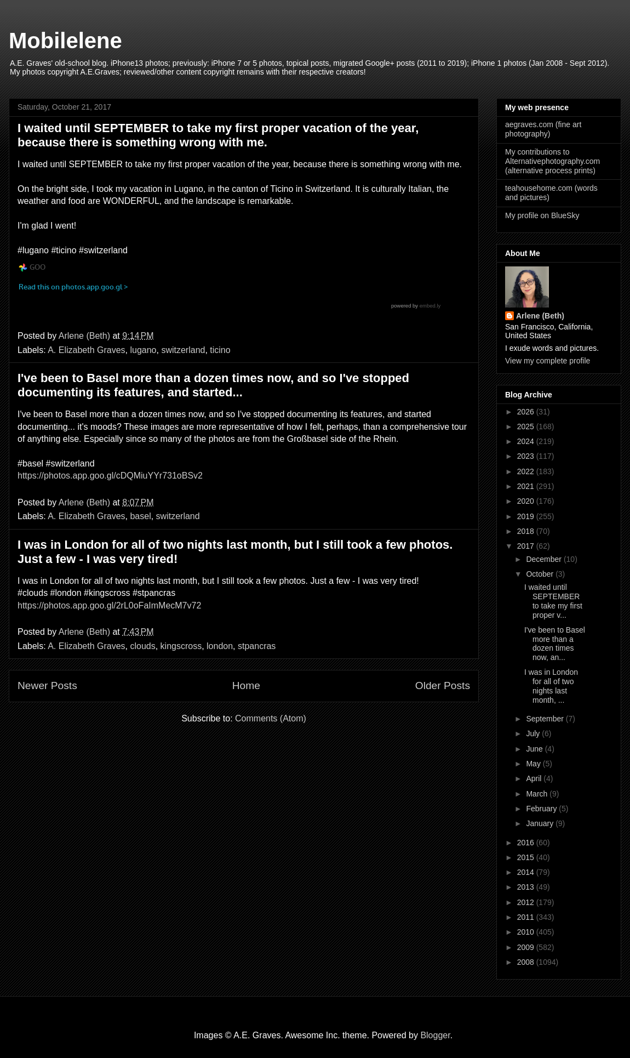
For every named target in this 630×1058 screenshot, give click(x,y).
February (542, 808)
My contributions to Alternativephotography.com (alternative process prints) (552, 161)
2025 (526, 426)
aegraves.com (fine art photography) (543, 129)
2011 (526, 917)
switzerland (183, 350)
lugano (143, 350)
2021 (526, 486)
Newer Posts (47, 685)
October (540, 574)
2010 (526, 932)
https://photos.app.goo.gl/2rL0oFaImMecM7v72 (109, 605)
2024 (526, 441)
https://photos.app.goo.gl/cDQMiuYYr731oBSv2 (110, 475)
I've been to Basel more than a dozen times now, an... (554, 643)
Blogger (435, 1035)
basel (140, 516)
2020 (526, 501)
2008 (526, 962)
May (534, 763)
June (535, 748)
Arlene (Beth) (540, 315)
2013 (526, 887)
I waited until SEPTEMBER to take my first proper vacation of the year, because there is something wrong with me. (218, 135)
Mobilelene (65, 41)
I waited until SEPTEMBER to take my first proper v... (553, 601)
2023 (526, 456)
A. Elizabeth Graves (86, 350)
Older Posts (442, 685)
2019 (526, 516)
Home (246, 685)
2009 (526, 947)
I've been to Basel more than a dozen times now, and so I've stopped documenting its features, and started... (213, 385)
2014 (526, 872)
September (545, 718)
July (534, 733)
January (540, 823)
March (537, 793)
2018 (526, 531)
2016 (526, 842)
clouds (142, 646)
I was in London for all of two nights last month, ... (551, 686)
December (544, 559)
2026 (526, 411)
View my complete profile (547, 360)
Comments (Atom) (270, 718)
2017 (526, 546)
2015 (526, 857)
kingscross (181, 646)
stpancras (257, 646)
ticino (220, 350)
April (534, 778)
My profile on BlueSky (542, 215)
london (220, 646)
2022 (526, 471)
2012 (526, 902)
